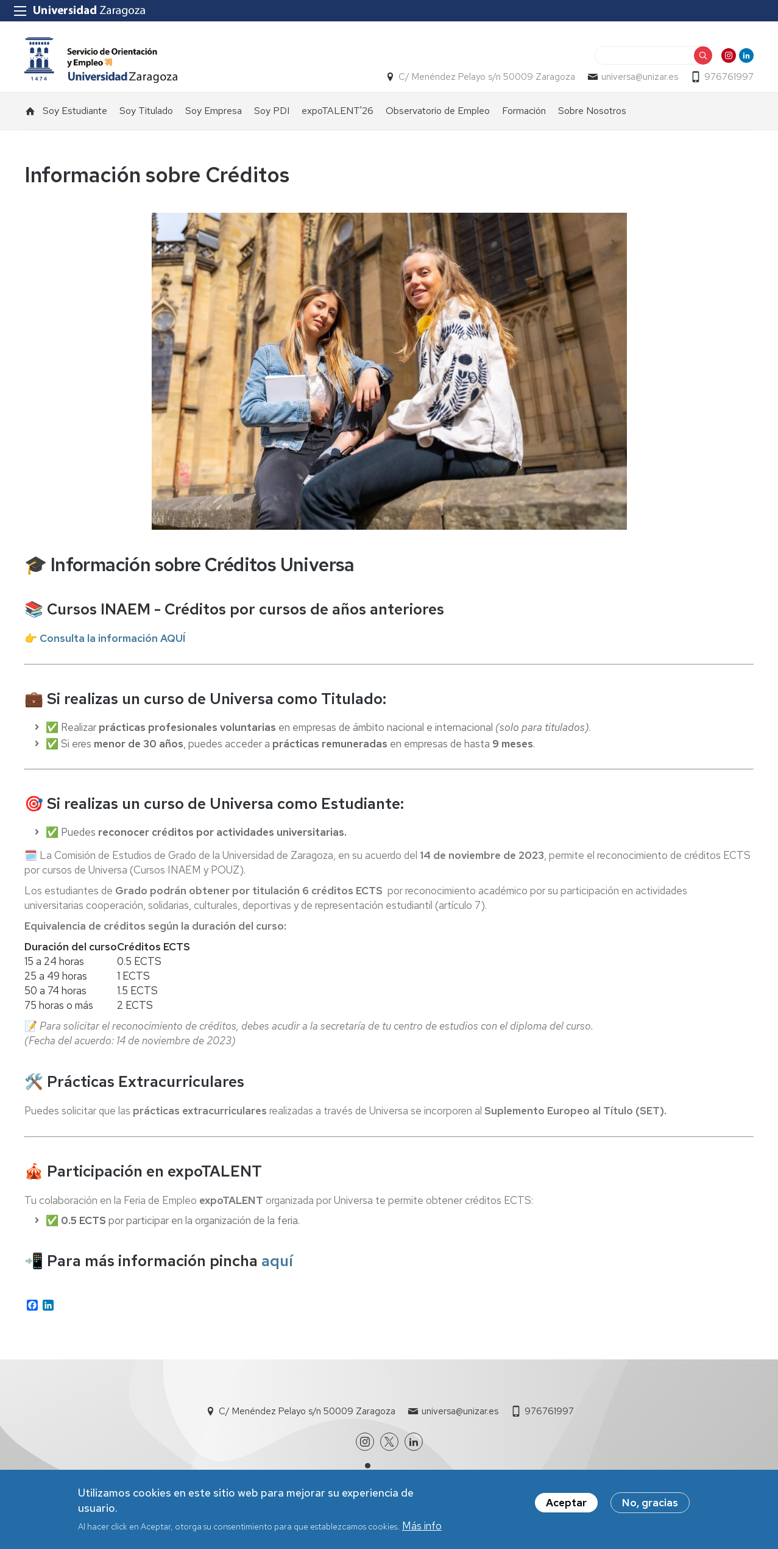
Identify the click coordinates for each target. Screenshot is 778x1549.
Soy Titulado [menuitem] (146, 110)
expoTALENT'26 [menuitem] (337, 110)
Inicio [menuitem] (30, 111)
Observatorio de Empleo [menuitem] (438, 110)
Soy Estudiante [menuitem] (75, 110)
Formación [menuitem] (524, 110)
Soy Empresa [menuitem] (213, 110)
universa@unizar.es (639, 77)
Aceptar (566, 1504)
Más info (422, 1528)
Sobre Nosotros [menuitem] (592, 110)
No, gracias (650, 1504)
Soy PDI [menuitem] (271, 110)
